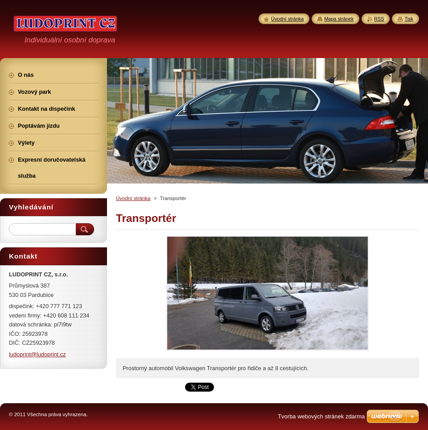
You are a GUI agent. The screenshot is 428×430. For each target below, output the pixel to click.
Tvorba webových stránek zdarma (321, 416)
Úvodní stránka (133, 198)
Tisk (408, 18)
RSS (379, 18)
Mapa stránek (339, 18)
